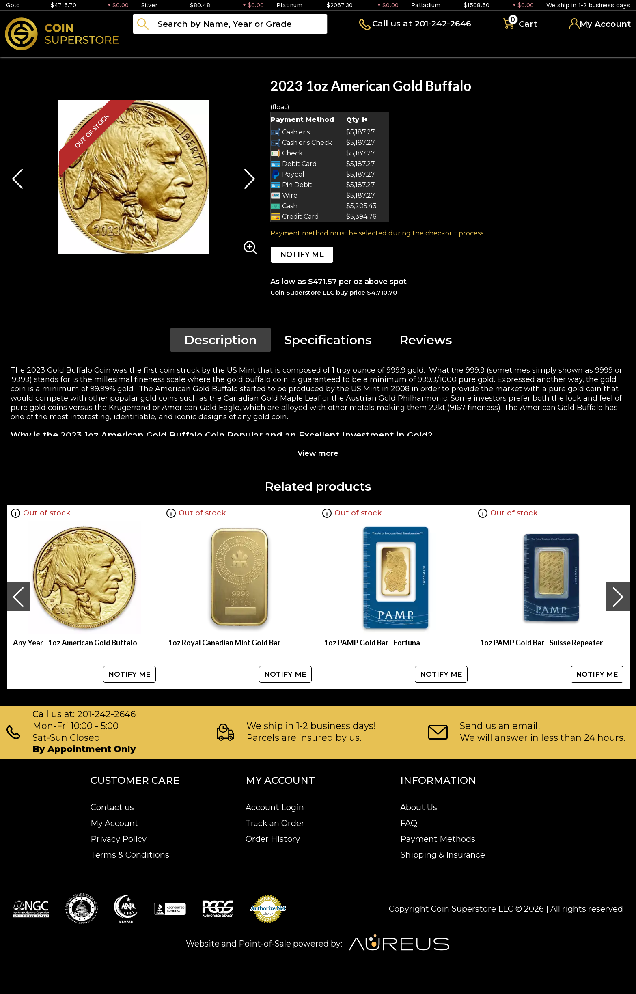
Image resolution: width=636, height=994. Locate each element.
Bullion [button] (149, 46)
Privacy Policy (119, 839)
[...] (230, 24)
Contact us (112, 807)
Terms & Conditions (130, 855)
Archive (361, 46)
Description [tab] (220, 339)
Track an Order (275, 823)
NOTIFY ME (302, 254)
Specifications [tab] (328, 339)
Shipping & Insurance (442, 855)
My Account (114, 823)
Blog (410, 46)
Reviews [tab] (425, 339)
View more (318, 453)
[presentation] (18, 596)
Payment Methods (437, 839)
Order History (273, 839)
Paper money (294, 46)
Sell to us (609, 46)
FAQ (408, 823)
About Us (418, 807)
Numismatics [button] (215, 46)
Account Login (275, 807)
